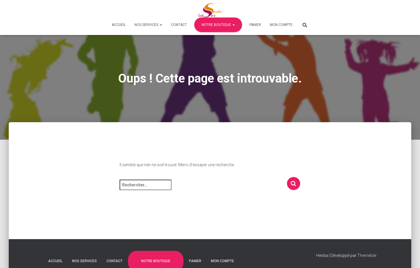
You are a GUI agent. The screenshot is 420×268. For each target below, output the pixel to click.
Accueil (119, 25)
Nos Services (148, 25)
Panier (255, 25)
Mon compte (281, 25)
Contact (179, 25)
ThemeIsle (366, 255)
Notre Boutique (218, 25)
